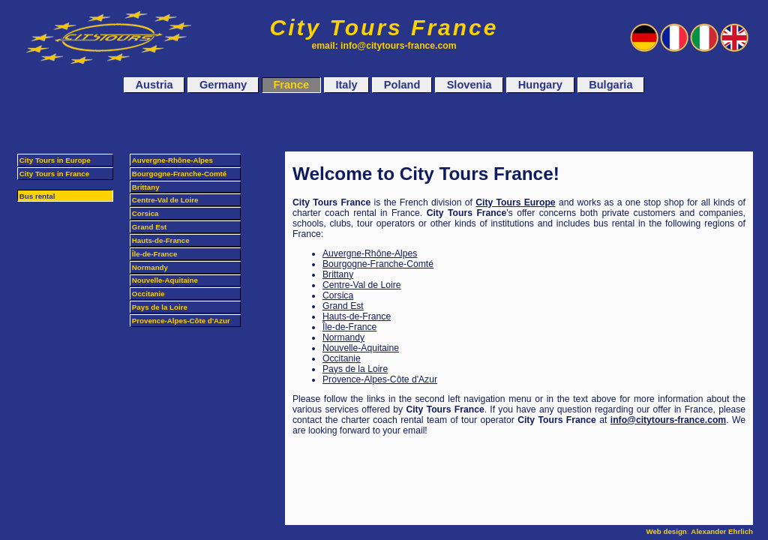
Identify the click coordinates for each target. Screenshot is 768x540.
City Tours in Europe (55, 160)
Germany (223, 86)
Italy (346, 86)
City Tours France (384, 27)
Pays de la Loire (355, 369)
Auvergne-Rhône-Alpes (369, 253)
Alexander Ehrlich (722, 531)
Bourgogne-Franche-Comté (378, 264)
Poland (402, 86)
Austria (154, 86)
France (291, 86)
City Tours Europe (515, 202)
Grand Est (343, 306)
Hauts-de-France (356, 316)
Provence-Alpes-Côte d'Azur (379, 379)
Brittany (337, 274)
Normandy (343, 337)
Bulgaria (610, 86)
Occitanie (341, 358)
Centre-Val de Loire (361, 285)
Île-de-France (349, 327)
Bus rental (38, 196)
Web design (666, 531)
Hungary (540, 86)
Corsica (337, 295)
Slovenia (469, 86)
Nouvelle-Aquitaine (360, 348)
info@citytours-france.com (668, 420)
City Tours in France (54, 174)
